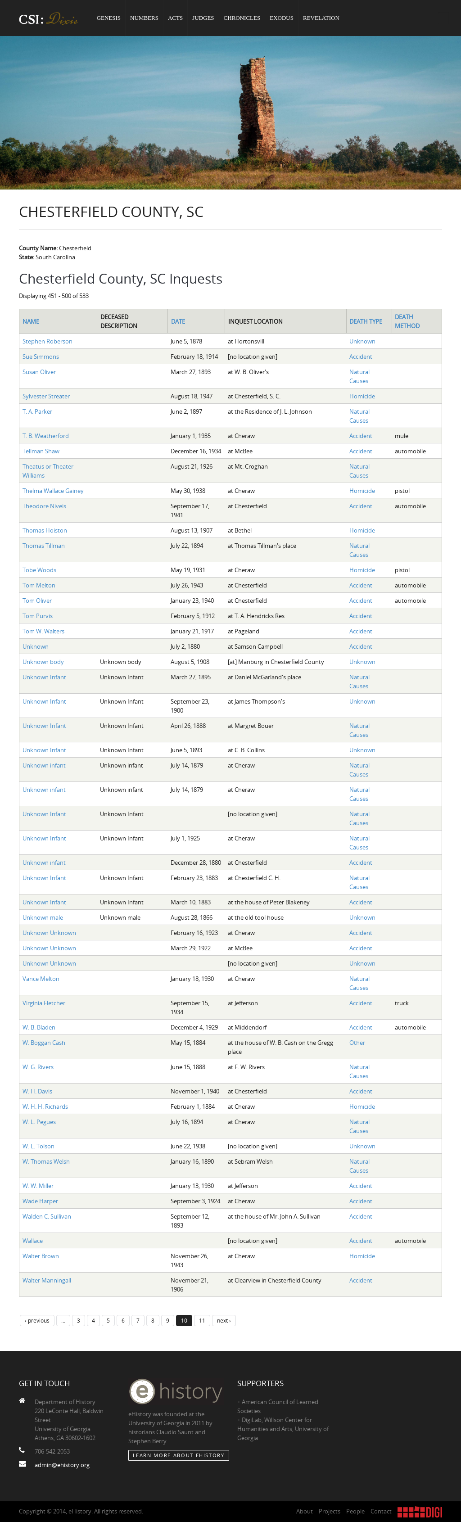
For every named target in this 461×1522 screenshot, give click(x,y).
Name (31, 321)
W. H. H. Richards (45, 1106)
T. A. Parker (37, 411)
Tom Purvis (38, 616)
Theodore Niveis (44, 506)
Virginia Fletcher (44, 1003)
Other (357, 1043)
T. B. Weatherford (46, 436)
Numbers (144, 17)
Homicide (362, 396)
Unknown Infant (44, 677)
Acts (175, 17)
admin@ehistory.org (62, 1465)
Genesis (109, 17)
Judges (203, 17)
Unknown (362, 341)
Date (178, 321)
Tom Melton (39, 585)
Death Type (365, 321)
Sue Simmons (41, 356)
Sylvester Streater (46, 396)
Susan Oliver (39, 372)
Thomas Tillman (44, 546)
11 (202, 1320)
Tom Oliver (37, 600)
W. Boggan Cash (44, 1043)
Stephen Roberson (47, 341)
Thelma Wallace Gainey (53, 491)
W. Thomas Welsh (46, 1161)
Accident (360, 356)
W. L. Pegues (39, 1122)
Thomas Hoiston (45, 530)
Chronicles (242, 17)
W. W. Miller (38, 1186)
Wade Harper (40, 1201)
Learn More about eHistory (179, 1455)
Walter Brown (41, 1256)
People (355, 1511)
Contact (381, 1511)
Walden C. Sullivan (47, 1216)
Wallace (33, 1241)
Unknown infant (44, 765)
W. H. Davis (37, 1091)
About (304, 1511)
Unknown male (43, 917)
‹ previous (37, 1320)
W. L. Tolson (38, 1146)
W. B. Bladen (39, 1027)
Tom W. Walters (43, 631)
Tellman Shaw (41, 451)
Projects (329, 1511)
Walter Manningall (47, 1280)
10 (184, 1320)
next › (224, 1320)
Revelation (321, 17)
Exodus (282, 17)
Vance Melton (41, 979)
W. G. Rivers (38, 1067)
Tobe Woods (39, 570)
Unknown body (43, 662)
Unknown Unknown (49, 933)
